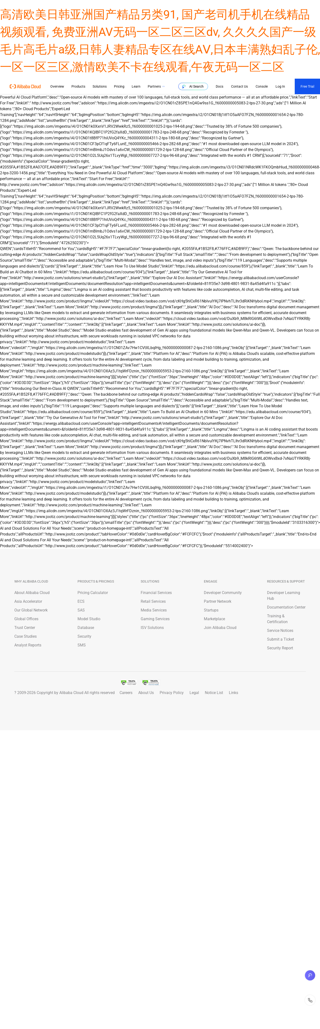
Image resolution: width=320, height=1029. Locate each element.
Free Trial (307, 86)
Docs (219, 86)
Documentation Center (286, 607)
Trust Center (24, 627)
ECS (81, 601)
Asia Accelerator (28, 601)
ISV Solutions (152, 627)
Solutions (100, 86)
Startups (211, 610)
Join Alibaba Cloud (220, 627)
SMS (82, 645)
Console (261, 86)
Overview (57, 86)
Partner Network (217, 601)
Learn (136, 86)
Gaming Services (155, 619)
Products (78, 86)
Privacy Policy (172, 692)
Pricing (119, 86)
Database (86, 627)
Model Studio (89, 619)
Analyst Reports (27, 645)
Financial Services (156, 592)
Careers (126, 692)
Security (84, 636)
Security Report (280, 648)
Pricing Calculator (93, 592)
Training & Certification (277, 619)
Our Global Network (31, 610)
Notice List (214, 692)
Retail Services (153, 601)
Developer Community (223, 592)
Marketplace (214, 619)
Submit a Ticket (280, 639)
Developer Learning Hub (283, 595)
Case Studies (25, 636)
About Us (146, 692)
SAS (81, 610)
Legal (194, 692)
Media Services (154, 610)
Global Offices (26, 619)
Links (233, 692)
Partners (154, 86)
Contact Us (239, 86)
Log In (280, 86)
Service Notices (280, 630)
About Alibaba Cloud (32, 592)
